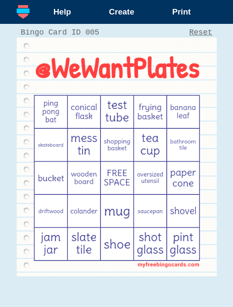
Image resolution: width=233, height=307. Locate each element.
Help (62, 11)
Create (121, 11)
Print (181, 11)
